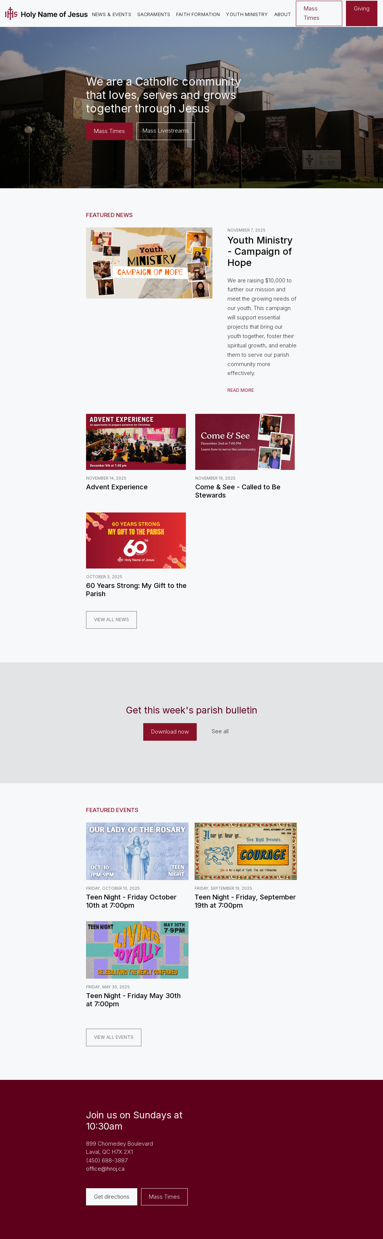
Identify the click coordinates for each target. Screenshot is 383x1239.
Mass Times (311, 13)
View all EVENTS (114, 1037)
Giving (362, 8)
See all (220, 731)
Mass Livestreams (166, 130)
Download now (170, 731)
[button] (111, 15)
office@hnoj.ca (105, 1168)
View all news (111, 619)
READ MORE (240, 390)
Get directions (111, 1196)
